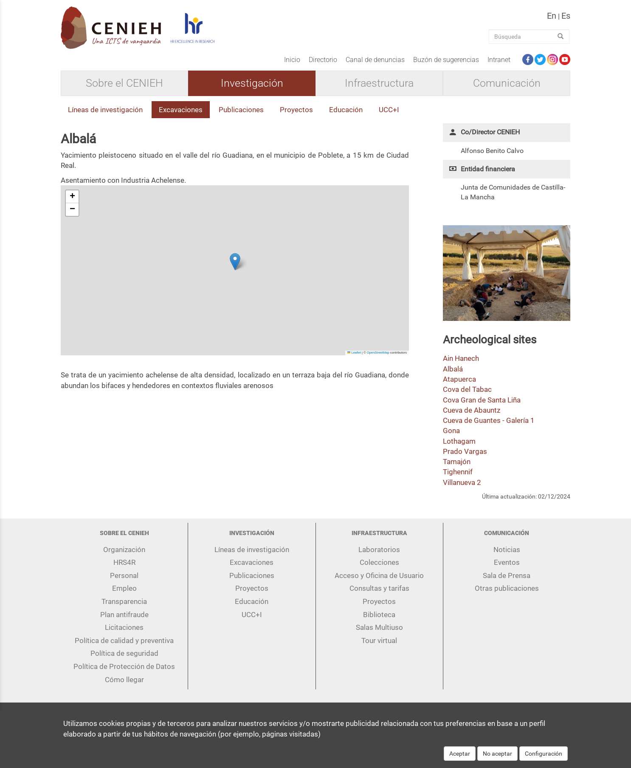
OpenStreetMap (378, 352)
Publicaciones (241, 109)
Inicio (292, 60)
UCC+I (389, 109)
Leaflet (354, 352)
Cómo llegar (124, 679)
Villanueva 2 (462, 482)
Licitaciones (124, 627)
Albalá (453, 369)
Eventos (507, 562)
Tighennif (458, 472)
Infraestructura (379, 83)
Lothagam (459, 441)
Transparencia (124, 601)
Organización (124, 549)
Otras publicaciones (507, 588)
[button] (235, 261)
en (551, 16)
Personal (124, 575)
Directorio (323, 60)
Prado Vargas (465, 451)
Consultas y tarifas (379, 588)
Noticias (506, 549)
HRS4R (124, 562)
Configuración (543, 753)
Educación (346, 109)
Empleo (124, 588)
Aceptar (459, 753)
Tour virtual (379, 640)
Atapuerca (459, 379)
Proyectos (296, 109)
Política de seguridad (124, 653)
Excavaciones (181, 109)
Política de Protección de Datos (124, 666)
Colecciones (379, 562)
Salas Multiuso (379, 627)
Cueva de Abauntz (471, 410)
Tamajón (456, 461)
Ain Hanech (461, 358)
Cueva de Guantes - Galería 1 (489, 420)
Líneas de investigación (105, 109)
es (565, 16)
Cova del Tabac (467, 389)
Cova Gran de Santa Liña (482, 400)
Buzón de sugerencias (446, 60)
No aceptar (497, 753)
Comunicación (507, 83)
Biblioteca (379, 614)
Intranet (498, 60)
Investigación (252, 83)
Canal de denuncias (375, 60)
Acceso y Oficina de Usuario (379, 575)
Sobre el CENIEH (124, 83)
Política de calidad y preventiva (124, 640)
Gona (451, 430)
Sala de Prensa (506, 575)
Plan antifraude (124, 614)
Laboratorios (379, 549)
